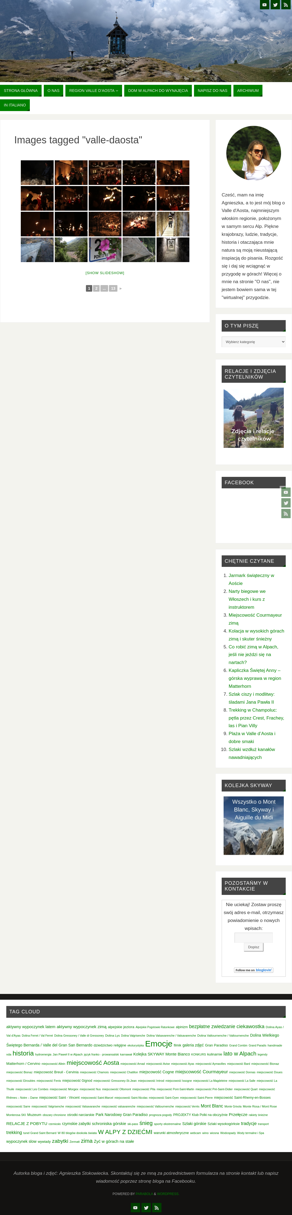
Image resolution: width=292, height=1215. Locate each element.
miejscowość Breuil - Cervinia (56, 1072)
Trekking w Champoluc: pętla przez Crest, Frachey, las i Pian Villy (256, 718)
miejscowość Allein (53, 1063)
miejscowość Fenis (49, 1080)
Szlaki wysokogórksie (224, 1124)
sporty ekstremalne (167, 1124)
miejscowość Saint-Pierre (196, 1097)
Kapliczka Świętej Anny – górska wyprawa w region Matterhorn (255, 678)
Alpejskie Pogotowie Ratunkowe (154, 1027)
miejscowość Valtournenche (155, 1106)
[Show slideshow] (105, 273)
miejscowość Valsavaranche (82, 1106)
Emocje (158, 1043)
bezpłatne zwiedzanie (212, 1026)
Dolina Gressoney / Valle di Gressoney (79, 1035)
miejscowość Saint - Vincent (59, 1098)
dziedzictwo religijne (110, 1045)
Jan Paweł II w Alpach (68, 1054)
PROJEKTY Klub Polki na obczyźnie (200, 1115)
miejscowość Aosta (93, 1062)
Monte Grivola (232, 1106)
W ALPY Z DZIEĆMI (125, 1132)
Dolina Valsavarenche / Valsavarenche (171, 1035)
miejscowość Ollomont (116, 1089)
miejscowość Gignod (77, 1081)
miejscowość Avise (158, 1063)
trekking (14, 1132)
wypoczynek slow (21, 1141)
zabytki (60, 1141)
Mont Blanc (212, 1105)
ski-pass (133, 1124)
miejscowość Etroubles (20, 1080)
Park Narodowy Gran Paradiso (122, 1114)
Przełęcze (238, 1114)
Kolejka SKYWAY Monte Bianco (161, 1054)
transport (263, 1124)
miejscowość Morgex (64, 1089)
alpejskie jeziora (121, 1027)
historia (23, 1053)
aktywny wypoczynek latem (30, 1027)
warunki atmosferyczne (171, 1133)
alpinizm (182, 1027)
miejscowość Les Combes (32, 1089)
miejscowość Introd (151, 1080)
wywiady (44, 1142)
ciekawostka (250, 1026)
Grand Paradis (257, 1045)
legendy (263, 1054)
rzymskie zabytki (76, 1123)
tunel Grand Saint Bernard (39, 1133)
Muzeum (34, 1115)
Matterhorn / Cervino (23, 1064)
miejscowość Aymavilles (210, 1063)
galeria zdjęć (193, 1045)
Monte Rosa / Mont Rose (260, 1106)
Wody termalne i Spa (250, 1133)
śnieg (145, 1123)
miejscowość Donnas (242, 1072)
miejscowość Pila (143, 1089)
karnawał (126, 1054)
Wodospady (228, 1133)
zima (87, 1141)
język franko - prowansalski (101, 1054)
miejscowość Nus (90, 1089)
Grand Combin (238, 1045)
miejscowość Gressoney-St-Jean (115, 1080)
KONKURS (198, 1054)
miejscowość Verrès (187, 1106)
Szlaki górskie (194, 1123)
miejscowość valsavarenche (118, 1106)
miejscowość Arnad (132, 1063)
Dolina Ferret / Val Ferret (37, 1035)
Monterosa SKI (16, 1115)
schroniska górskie (109, 1123)
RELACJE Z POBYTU (26, 1123)
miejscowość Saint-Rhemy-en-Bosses (242, 1098)
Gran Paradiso (216, 1045)
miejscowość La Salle (242, 1080)
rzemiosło (54, 1124)
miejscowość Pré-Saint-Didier (214, 1089)
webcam (195, 1133)
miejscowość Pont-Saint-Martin (175, 1089)
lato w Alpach (240, 1054)
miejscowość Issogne (179, 1080)
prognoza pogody (160, 1115)
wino (205, 1133)
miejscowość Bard (238, 1063)
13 (113, 288)
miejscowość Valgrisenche (47, 1106)
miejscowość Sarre (18, 1106)
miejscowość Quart (246, 1089)
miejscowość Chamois (94, 1072)
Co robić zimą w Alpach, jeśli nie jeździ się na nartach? (253, 654)
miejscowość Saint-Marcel (97, 1097)
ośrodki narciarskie (80, 1115)
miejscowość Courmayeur (201, 1071)
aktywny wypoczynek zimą (81, 1026)
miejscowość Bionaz (265, 1063)
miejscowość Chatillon (124, 1072)
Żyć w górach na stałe (114, 1141)
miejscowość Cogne (156, 1072)
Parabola (144, 1194)
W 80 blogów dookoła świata (77, 1133)
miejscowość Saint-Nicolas (131, 1097)
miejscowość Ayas (182, 1063)
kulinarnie (214, 1054)
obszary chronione (54, 1115)
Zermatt (75, 1141)
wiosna (214, 1133)
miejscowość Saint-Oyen (164, 1097)
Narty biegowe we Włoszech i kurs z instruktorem (247, 599)
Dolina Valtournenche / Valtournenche (223, 1035)
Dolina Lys (112, 1035)
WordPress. (168, 1194)
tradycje (248, 1123)
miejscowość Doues (269, 1072)
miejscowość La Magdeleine (210, 1080)
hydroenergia (43, 1054)
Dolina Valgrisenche (133, 1035)
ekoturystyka (136, 1045)
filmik (177, 1045)
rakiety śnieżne (258, 1115)
